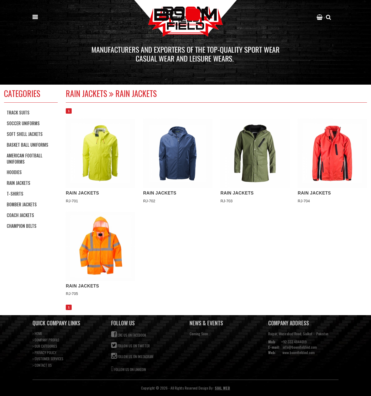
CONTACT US (42, 365)
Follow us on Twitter (130, 345)
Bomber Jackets (22, 204)
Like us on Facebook (128, 334)
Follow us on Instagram (132, 355)
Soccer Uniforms (23, 123)
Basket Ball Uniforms (27, 145)
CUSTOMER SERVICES (47, 358)
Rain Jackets (18, 183)
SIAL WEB (222, 388)
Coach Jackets (20, 215)
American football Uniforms (24, 158)
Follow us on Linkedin (128, 368)
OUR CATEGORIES (44, 346)
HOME (37, 333)
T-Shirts (15, 193)
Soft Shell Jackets (25, 134)
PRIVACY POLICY (44, 352)
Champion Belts (22, 226)
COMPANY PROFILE (45, 340)
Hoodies (14, 172)
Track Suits (18, 112)
